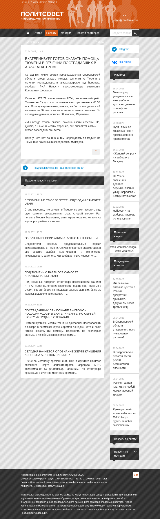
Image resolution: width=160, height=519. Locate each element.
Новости (51, 32)
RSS (99, 41)
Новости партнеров (87, 32)
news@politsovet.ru (125, 18)
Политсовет (42, 14)
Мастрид (66, 32)
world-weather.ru (124, 250)
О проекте (33, 41)
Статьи (37, 32)
